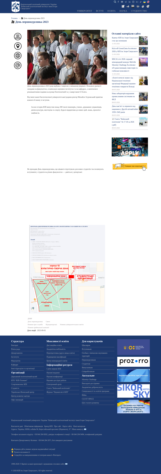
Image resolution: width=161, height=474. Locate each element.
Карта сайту (67, 426)
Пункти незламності (22, 452)
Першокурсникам (89, 360)
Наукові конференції (55, 377)
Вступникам (86, 349)
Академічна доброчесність (92, 387)
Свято (48, 322)
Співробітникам (88, 371)
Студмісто (15, 388)
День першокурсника (35, 322)
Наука (123, 11)
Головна (14, 18)
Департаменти (16, 353)
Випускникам (87, 368)
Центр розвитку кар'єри (20, 396)
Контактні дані (17, 426)
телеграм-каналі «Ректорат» (50, 455)
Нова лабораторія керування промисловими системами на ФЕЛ (123, 96)
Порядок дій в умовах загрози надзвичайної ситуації (34, 449)
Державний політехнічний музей (24, 377)
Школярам (86, 345)
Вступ (100, 11)
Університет (84, 11)
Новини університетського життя (71, 325)
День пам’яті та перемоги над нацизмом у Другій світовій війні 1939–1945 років (125, 109)
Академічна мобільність (56, 349)
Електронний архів (54, 384)
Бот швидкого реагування (62, 440)
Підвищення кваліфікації (56, 357)
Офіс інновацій (17, 400)
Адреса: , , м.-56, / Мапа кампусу (47, 429)
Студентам (86, 364)
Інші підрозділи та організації (23, 368)
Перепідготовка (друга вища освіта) (61, 353)
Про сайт (57, 426)
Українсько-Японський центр (22, 392)
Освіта (111, 11)
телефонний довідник (93, 434)
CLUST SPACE (88, 399)
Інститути (15, 357)
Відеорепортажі (51, 325)
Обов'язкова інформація (33, 426)
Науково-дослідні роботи (56, 380)
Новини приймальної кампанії (38, 327)
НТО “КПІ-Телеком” (19, 380)
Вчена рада (15, 349)
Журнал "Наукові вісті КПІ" (57, 392)
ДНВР (30, 319)
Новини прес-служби (35, 325)
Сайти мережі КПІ (54, 369)
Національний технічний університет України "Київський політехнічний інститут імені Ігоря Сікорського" (39, 6)
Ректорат (14, 345)
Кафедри (14, 365)
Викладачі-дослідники (90, 383)
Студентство (139, 11)
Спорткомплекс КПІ (19, 384)
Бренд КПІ (48, 426)
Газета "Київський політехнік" (58, 388)
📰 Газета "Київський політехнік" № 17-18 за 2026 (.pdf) (123, 122)
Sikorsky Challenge (89, 379)
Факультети (15, 361)
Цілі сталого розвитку (90, 403)
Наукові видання (53, 373)
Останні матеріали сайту (126, 33)
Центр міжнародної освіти (57, 361)
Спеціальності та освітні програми (95, 391)
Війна (84, 395)
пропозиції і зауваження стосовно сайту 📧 (50, 464)
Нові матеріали (79, 426)
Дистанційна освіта (54, 345)
